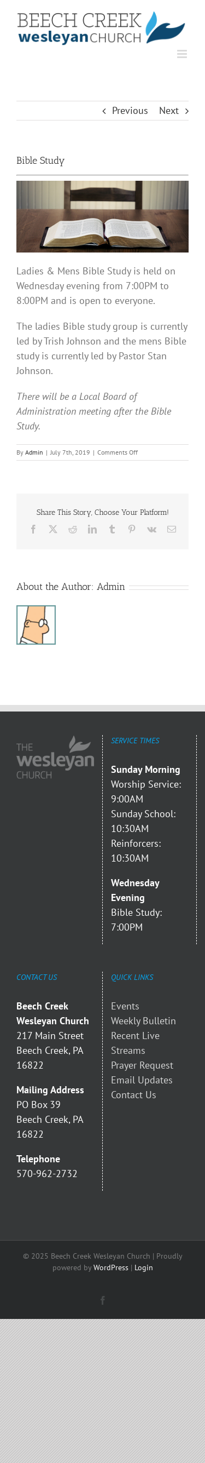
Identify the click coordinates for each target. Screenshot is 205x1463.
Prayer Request (142, 1065)
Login (143, 1267)
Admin (34, 452)
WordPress (110, 1267)
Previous (130, 110)
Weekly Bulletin (143, 1020)
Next (169, 110)
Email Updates (142, 1080)
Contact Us (133, 1094)
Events (125, 1006)
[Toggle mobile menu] (183, 54)
